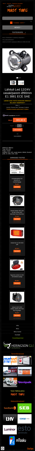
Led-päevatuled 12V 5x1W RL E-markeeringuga (17, 180)
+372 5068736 (17, 5)
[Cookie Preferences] (2, 448)
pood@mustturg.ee (16, 6)
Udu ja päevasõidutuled (7, 39)
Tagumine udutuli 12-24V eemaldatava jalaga (17, 275)
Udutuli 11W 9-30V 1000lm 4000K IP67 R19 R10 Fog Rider (17, 308)
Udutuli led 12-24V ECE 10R (17, 243)
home (3, 37)
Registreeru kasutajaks (17, 3)
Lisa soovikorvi (17, 136)
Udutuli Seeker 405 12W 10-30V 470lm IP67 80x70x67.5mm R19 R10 (17, 212)
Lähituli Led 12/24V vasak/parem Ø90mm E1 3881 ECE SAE (16, 41)
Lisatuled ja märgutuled (18, 37)
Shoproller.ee (30, 449)
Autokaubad (9, 37)
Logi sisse (9, 3)
